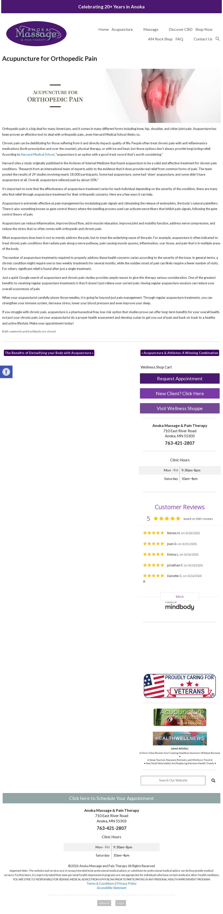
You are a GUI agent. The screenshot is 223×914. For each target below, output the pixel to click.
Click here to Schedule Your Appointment (111, 798)
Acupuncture (122, 29)
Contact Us (203, 39)
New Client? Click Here (180, 393)
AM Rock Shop (160, 39)
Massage (150, 29)
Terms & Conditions (101, 883)
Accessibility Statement (111, 888)
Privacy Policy (127, 883)
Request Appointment (180, 378)
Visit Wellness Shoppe (180, 408)
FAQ (179, 39)
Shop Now (203, 29)
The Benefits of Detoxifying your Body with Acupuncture (49, 353)
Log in (120, 903)
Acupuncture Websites (60, 894)
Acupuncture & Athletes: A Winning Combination (179, 353)
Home (103, 29)
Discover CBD (181, 29)
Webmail (104, 903)
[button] (218, 39)
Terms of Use (151, 894)
